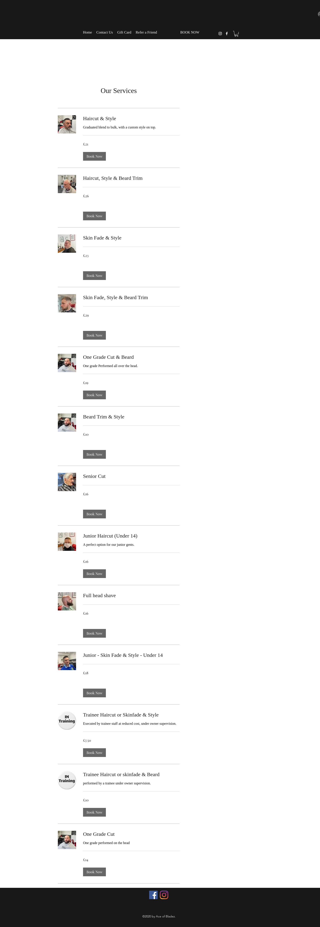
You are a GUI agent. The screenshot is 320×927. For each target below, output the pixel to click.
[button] (236, 34)
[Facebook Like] (159, 905)
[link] (131, 118)
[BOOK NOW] (190, 32)
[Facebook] (153, 895)
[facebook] (227, 33)
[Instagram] (164, 895)
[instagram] (220, 33)
